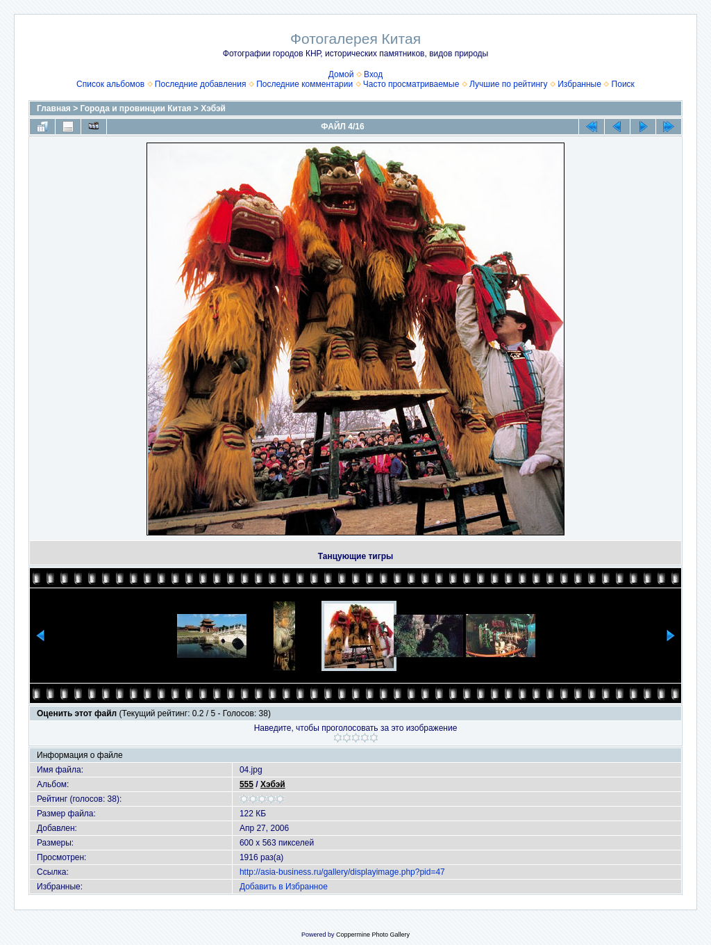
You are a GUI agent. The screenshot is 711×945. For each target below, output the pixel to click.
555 (246, 784)
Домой (341, 74)
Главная (54, 108)
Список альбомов (110, 84)
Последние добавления (200, 84)
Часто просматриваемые (411, 84)
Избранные (579, 84)
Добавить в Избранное (284, 886)
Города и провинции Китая (136, 108)
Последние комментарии (304, 84)
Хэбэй (213, 108)
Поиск (623, 84)
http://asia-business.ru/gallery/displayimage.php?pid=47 (342, 872)
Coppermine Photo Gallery (373, 934)
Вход (373, 74)
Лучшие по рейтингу (508, 84)
